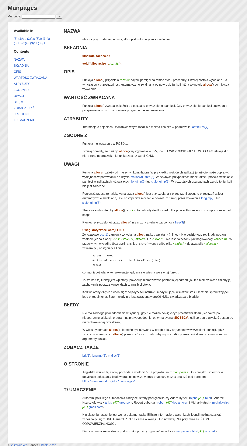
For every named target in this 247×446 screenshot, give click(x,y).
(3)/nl (25, 43)
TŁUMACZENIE (80, 389)
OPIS (69, 71)
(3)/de (22, 38)
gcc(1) (104, 234)
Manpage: (14, 16)
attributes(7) (200, 127)
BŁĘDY (71, 304)
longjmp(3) (138, 181)
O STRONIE (76, 363)
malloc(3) (136, 177)
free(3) (149, 177)
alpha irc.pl (200, 398)
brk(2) (86, 355)
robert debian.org (171, 402)
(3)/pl (33, 43)
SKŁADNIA (75, 47)
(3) (16, 38)
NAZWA (72, 31)
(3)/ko (18, 43)
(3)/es (31, 38)
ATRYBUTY (76, 118)
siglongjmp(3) (160, 181)
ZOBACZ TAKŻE (81, 347)
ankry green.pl (117, 402)
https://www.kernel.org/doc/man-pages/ (108, 381)
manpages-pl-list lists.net (195, 431)
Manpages (22, 7)
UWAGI (71, 164)
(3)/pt (41, 43)
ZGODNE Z (75, 135)
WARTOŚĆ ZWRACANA (89, 97)
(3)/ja (46, 38)
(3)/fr (39, 38)
